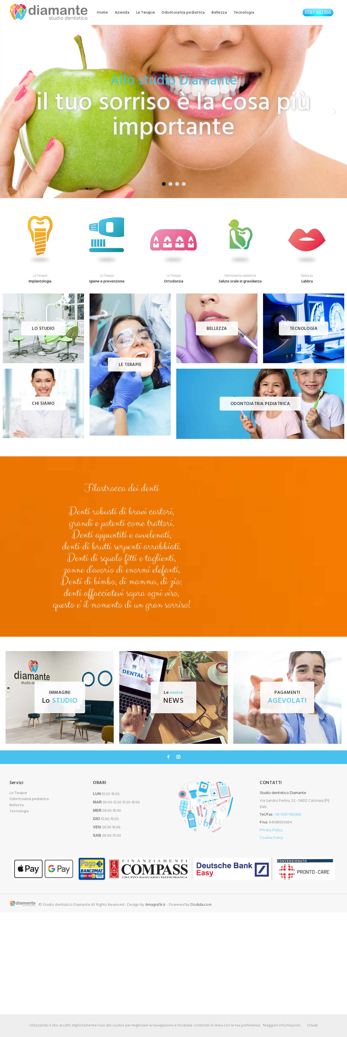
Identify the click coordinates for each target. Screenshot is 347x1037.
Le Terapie (145, 12)
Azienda (122, 12)
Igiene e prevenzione (107, 281)
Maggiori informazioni (281, 1025)
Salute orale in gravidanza (240, 281)
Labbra (307, 281)
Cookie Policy (271, 838)
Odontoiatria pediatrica (183, 12)
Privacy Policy (271, 830)
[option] (40, 243)
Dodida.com (200, 905)
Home (102, 12)
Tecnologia (244, 12)
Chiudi (312, 1025)
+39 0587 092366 (287, 814)
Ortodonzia (173, 281)
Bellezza (219, 12)
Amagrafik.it (155, 905)
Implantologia (40, 281)
